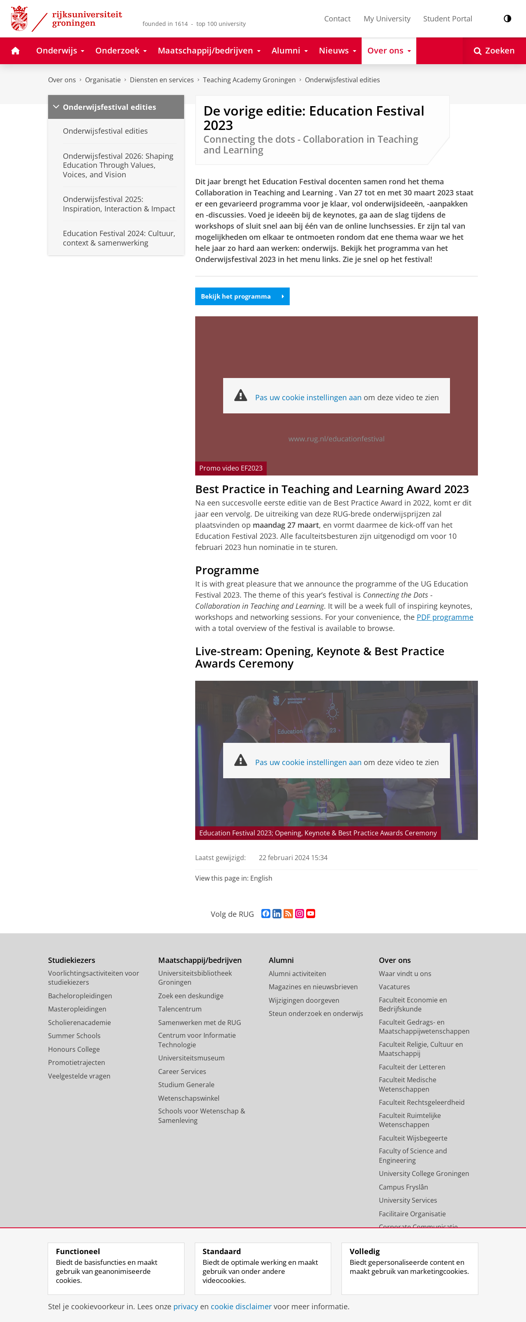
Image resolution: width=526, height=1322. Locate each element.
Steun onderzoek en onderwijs (316, 1014)
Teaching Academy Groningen (249, 79)
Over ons (62, 79)
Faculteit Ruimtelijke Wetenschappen (410, 1121)
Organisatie (103, 79)
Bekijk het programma (244, 296)
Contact (337, 18)
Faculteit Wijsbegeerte (413, 1138)
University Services (408, 1201)
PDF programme (445, 617)
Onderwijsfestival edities (342, 79)
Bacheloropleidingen (80, 996)
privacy (185, 1306)
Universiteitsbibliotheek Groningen (195, 978)
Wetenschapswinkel (188, 1099)
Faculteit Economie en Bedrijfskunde (413, 1005)
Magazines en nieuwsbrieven (313, 987)
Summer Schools (74, 1036)
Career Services (182, 1072)
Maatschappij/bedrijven (200, 961)
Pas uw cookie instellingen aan (308, 398)
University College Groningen (424, 1174)
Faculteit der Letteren (412, 1067)
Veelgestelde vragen (79, 1076)
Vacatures (394, 987)
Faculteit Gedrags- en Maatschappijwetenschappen (424, 1027)
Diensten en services (162, 79)
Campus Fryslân (403, 1187)
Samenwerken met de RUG (199, 1023)
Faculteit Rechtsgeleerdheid (422, 1103)
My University (387, 18)
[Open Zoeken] (494, 50)
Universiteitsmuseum (191, 1058)
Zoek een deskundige (191, 996)
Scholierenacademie (79, 1023)
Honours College (74, 1050)
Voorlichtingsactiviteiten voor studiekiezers (93, 978)
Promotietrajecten (76, 1063)
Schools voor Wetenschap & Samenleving (201, 1116)
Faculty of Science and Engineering (413, 1156)
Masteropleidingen (77, 1009)
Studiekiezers (71, 961)
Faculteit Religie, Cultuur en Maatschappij (421, 1050)
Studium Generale (186, 1085)
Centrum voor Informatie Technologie (197, 1041)
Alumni (281, 961)
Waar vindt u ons (405, 974)
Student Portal (448, 18)
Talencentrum (180, 1009)
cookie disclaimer (241, 1306)
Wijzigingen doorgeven (304, 1001)
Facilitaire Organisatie (412, 1214)
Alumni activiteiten (297, 974)
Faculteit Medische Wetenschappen (407, 1085)
